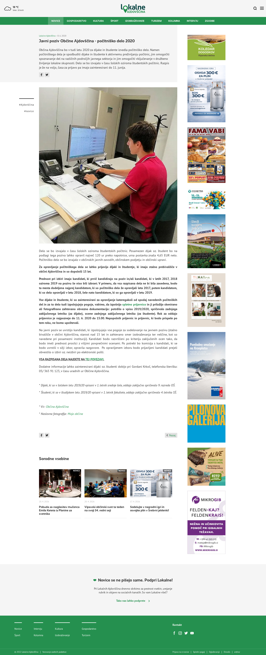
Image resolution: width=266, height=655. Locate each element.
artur (237, 652)
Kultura (98, 21)
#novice (29, 111)
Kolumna (174, 21)
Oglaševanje (214, 652)
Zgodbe (210, 21)
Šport (114, 21)
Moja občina (75, 414)
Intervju (192, 21)
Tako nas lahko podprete (133, 600)
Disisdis (227, 652)
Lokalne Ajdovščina (47, 35)
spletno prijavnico (134, 304)
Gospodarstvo (76, 21)
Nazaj (171, 435)
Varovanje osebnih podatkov (54, 652)
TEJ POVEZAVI (94, 359)
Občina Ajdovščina (57, 406)
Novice (55, 21)
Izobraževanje (134, 21)
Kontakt (177, 624)
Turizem (156, 21)
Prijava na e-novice (181, 652)
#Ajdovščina (26, 104)
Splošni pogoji (199, 652)
